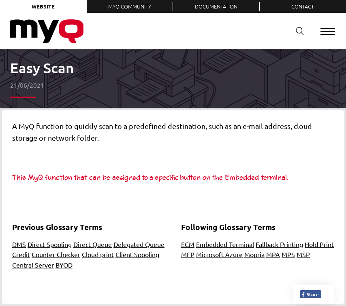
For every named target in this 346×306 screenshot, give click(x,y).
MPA (273, 254)
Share (309, 294)
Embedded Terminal (225, 244)
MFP (187, 254)
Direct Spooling (50, 244)
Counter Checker (56, 254)
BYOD (64, 265)
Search (297, 31)
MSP (303, 254)
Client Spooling (137, 254)
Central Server (33, 265)
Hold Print (319, 244)
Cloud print (98, 254)
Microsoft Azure (219, 254)
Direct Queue (92, 244)
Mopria (254, 254)
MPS (288, 254)
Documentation (216, 6)
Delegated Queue (138, 244)
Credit (21, 254)
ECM (187, 244)
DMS (19, 244)
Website (43, 6)
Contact (302, 6)
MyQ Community (129, 6)
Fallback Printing (279, 244)
